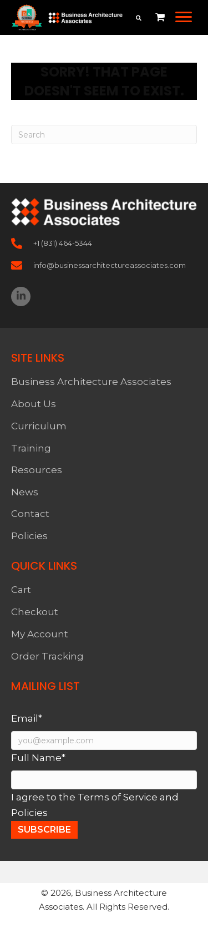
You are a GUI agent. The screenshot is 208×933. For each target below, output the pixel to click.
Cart (21, 589)
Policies (29, 535)
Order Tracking (47, 656)
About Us (33, 403)
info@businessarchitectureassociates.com (109, 265)
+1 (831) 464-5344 (62, 243)
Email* (26, 718)
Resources (36, 469)
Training (31, 448)
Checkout (34, 611)
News (24, 492)
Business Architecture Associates (91, 381)
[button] (183, 17)
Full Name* (38, 757)
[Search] (104, 134)
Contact (30, 513)
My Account (39, 634)
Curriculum (39, 426)
